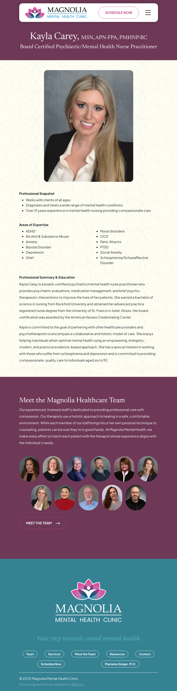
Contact (145, 654)
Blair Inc (77, 684)
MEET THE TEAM (43, 523)
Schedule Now (51, 664)
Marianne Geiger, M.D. (120, 664)
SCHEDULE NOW (118, 12)
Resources (117, 654)
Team (30, 654)
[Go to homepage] (56, 12)
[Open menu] (148, 12)
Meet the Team (85, 654)
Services (54, 654)
